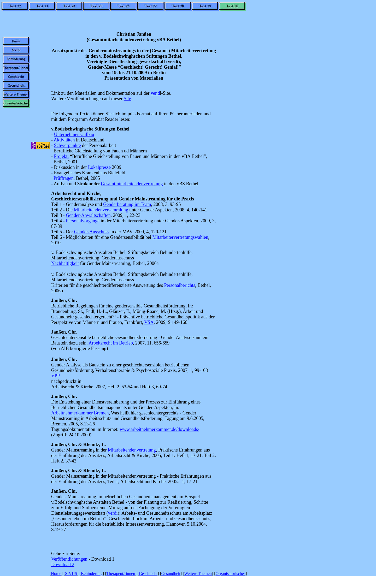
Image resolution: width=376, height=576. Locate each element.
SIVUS (71, 573)
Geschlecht (148, 573)
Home (56, 573)
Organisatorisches (230, 573)
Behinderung (92, 573)
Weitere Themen (198, 573)
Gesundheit (170, 573)
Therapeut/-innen (120, 573)
